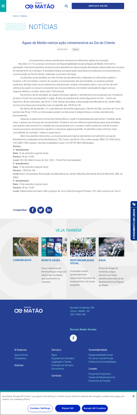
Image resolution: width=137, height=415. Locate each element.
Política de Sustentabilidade (102, 363)
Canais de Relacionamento (102, 378)
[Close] (133, 396)
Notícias (23, 16)
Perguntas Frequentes (100, 375)
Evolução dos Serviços (62, 366)
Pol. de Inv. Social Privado (101, 359)
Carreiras (56, 376)
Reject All (67, 408)
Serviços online (98, 6)
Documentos (57, 370)
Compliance (20, 359)
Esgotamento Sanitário (62, 359)
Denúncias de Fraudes (99, 382)
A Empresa (20, 350)
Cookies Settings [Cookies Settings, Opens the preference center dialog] (40, 408)
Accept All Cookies (95, 408)
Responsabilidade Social (101, 356)
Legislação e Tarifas (61, 363)
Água (54, 356)
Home (15, 16)
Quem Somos (21, 356)
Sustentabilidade (98, 350)
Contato (93, 369)
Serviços (56, 350)
